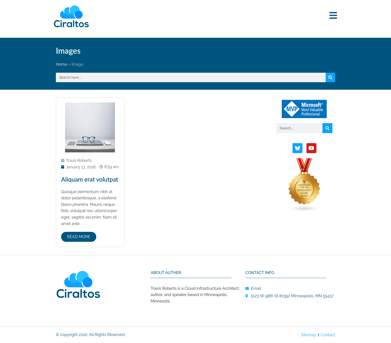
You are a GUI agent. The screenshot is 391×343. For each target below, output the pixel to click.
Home (61, 64)
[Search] (330, 77)
